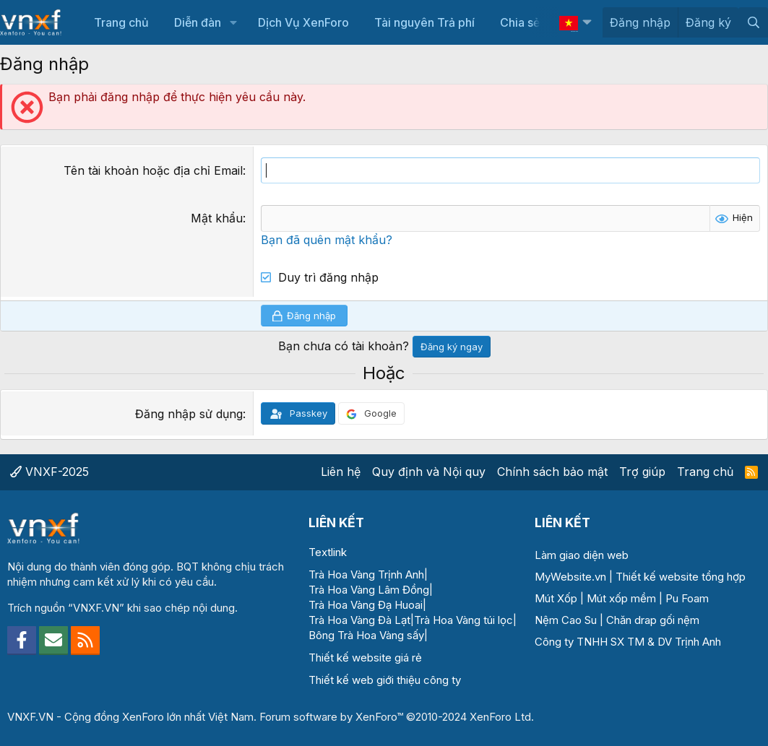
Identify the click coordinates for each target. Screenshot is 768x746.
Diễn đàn (197, 22)
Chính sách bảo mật (552, 471)
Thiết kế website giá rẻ (365, 657)
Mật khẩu (217, 218)
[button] (233, 22)
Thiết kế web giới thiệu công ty (385, 680)
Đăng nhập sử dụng (189, 414)
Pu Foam (687, 598)
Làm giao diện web (582, 555)
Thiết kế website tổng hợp (681, 577)
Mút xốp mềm (621, 598)
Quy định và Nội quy (429, 471)
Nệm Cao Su (566, 620)
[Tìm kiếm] (753, 22)
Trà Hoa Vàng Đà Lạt (359, 620)
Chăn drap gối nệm (652, 620)
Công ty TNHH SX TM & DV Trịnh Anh (628, 642)
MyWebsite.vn (570, 577)
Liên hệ (341, 471)
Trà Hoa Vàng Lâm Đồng (369, 590)
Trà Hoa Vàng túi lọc (463, 620)
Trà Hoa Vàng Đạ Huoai (366, 605)
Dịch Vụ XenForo (303, 22)
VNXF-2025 (49, 471)
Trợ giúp (642, 471)
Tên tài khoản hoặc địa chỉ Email (153, 170)
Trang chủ (121, 22)
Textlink (328, 552)
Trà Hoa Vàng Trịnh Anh (366, 574)
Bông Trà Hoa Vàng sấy (366, 635)
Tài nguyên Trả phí (424, 22)
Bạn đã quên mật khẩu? (326, 240)
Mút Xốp (556, 598)
